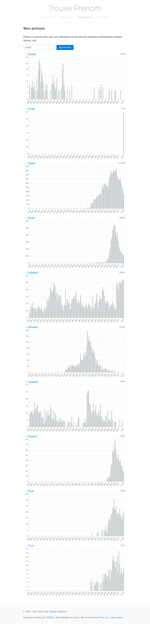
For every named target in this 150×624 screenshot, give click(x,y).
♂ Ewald (30, 54)
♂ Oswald (31, 381)
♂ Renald (31, 327)
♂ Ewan (30, 218)
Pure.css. (104, 617)
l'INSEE (50, 617)
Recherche (66, 17)
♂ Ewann (31, 436)
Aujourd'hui (47, 17)
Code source (116, 617)
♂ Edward (31, 272)
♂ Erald (30, 108)
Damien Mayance (58, 611)
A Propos (103, 17)
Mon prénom (85, 17)
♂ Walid (30, 163)
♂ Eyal (29, 491)
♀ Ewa (29, 545)
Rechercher (65, 47)
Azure (76, 617)
